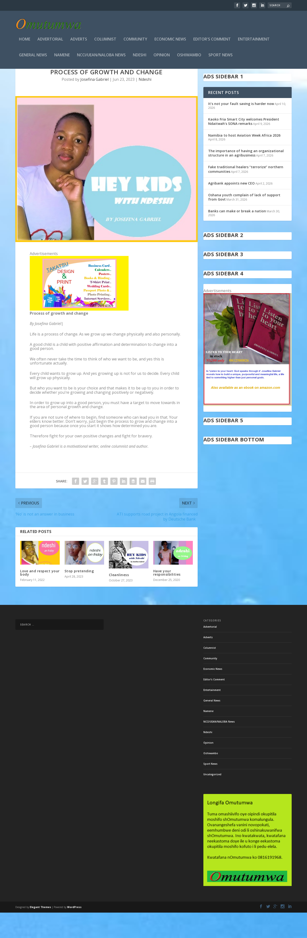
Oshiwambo (189, 56)
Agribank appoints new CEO (231, 208)
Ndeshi (139, 56)
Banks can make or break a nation (237, 236)
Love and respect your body (40, 598)
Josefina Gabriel (94, 104)
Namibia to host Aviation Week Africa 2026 (244, 160)
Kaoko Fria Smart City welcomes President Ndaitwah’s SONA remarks (243, 146)
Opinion (162, 56)
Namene (62, 56)
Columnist (105, 41)
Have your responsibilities (167, 598)
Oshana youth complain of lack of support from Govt (244, 222)
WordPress (74, 932)
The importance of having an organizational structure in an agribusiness (246, 178)
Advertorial (50, 41)
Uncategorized (212, 799)
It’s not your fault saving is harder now (241, 129)
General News (33, 56)
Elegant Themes (40, 932)
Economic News (170, 41)
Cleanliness (119, 600)
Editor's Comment (212, 41)
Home (24, 41)
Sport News (220, 56)
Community (135, 41)
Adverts (78, 41)
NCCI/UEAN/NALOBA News (101, 56)
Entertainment (254, 41)
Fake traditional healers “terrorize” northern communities (245, 194)
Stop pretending (79, 596)
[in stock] (247, 430)
